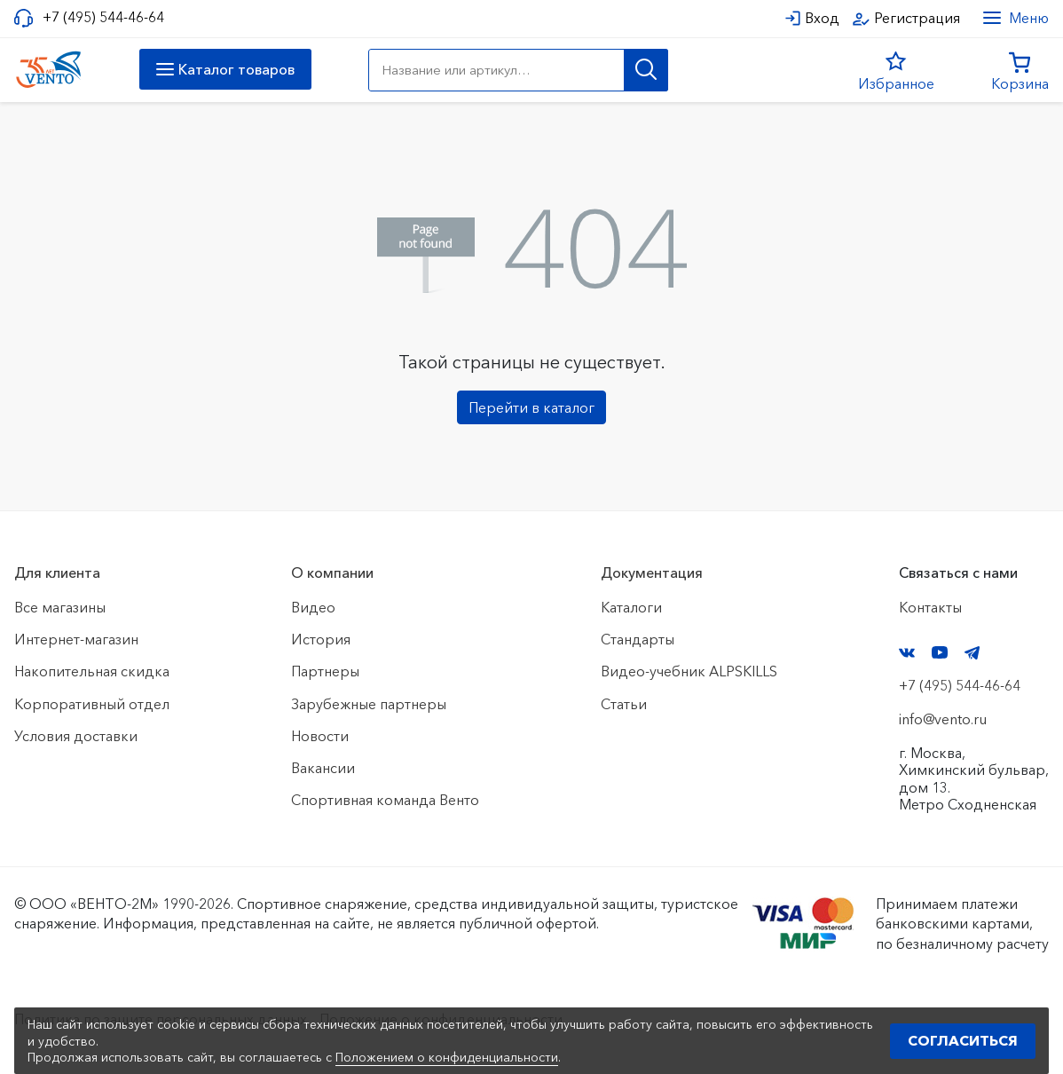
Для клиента (57, 572)
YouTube (940, 652)
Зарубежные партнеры (368, 704)
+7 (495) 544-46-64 (103, 17)
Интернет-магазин (76, 639)
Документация (652, 572)
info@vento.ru (943, 719)
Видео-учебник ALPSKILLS (689, 671)
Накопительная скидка (91, 671)
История (320, 639)
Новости (320, 736)
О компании (332, 572)
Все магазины (60, 607)
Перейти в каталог (531, 407)
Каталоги (631, 607)
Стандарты (637, 639)
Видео (313, 607)
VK (907, 653)
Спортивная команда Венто (385, 800)
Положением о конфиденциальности (446, 1057)
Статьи (624, 704)
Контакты (930, 607)
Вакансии (323, 768)
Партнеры (325, 671)
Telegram (972, 652)
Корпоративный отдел (91, 704)
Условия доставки (76, 736)
